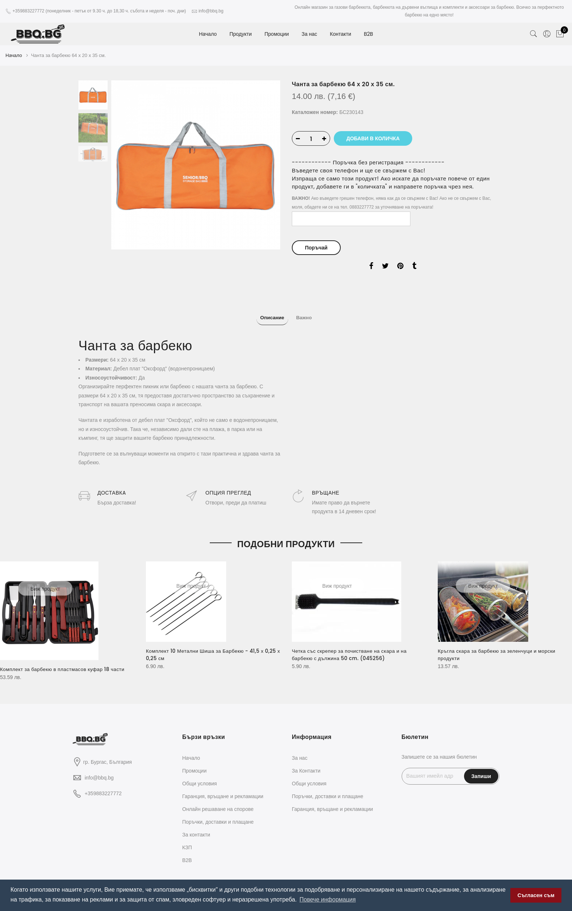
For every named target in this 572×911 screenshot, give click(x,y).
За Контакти (306, 765)
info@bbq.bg (99, 772)
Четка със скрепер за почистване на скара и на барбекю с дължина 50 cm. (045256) (351, 649)
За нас (309, 34)
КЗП (187, 842)
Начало (208, 34)
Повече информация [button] (327, 899)
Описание (268, 315)
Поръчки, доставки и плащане (218, 816)
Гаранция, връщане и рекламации (222, 791)
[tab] (268, 314)
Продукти (240, 34)
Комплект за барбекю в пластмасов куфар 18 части (65, 664)
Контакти (340, 34)
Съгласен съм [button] (536, 895)
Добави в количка (377, 137)
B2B (368, 34)
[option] (195, 163)
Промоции (276, 34)
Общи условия (199, 778)
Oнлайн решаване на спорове (218, 804)
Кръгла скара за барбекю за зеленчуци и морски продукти (499, 649)
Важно (308, 315)
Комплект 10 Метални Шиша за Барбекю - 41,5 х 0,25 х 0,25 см (207, 649)
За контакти (196, 829)
